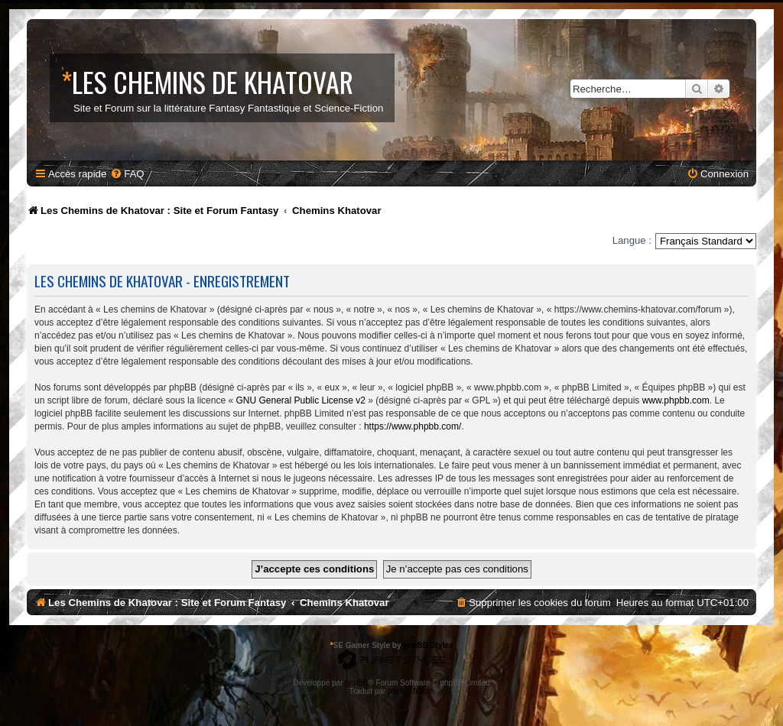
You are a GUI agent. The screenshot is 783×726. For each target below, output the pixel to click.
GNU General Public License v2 (300, 400)
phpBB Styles (428, 645)
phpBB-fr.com (411, 691)
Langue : (631, 240)
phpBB (356, 683)
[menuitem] (127, 174)
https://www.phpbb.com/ (412, 426)
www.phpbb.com (676, 400)
